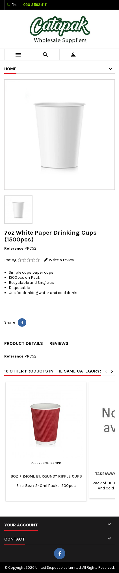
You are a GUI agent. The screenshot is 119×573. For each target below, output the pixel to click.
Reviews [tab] (58, 343)
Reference (13, 248)
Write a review (61, 260)
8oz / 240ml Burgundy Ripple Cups (46, 476)
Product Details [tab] (23, 343)
